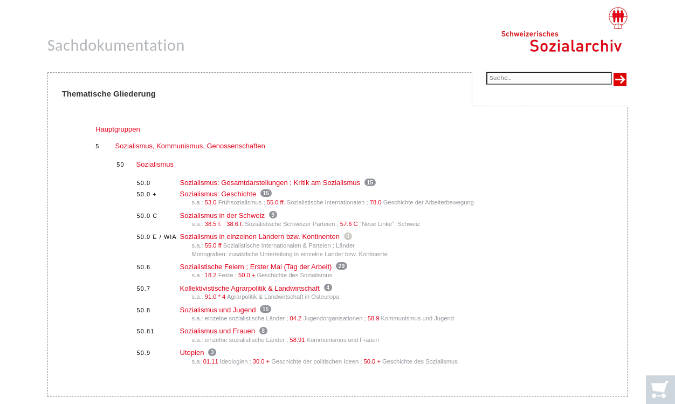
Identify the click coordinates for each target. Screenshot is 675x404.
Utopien (192, 352)
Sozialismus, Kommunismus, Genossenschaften (190, 146)
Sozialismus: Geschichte (218, 194)
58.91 (297, 340)
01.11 (210, 361)
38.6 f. (234, 224)
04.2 (296, 318)
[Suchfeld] (549, 79)
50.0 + (246, 275)
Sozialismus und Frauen (217, 331)
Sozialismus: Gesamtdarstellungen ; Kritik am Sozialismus (270, 183)
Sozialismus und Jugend (218, 310)
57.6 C (349, 224)
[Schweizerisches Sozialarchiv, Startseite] (564, 29)
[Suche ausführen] (620, 79)
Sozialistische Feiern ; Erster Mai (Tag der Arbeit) (256, 267)
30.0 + (261, 361)
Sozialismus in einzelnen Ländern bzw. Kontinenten (260, 236)
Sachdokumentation (116, 45)
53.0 (211, 202)
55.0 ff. (276, 202)
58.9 (374, 318)
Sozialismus (155, 164)
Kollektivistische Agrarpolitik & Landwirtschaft (250, 288)
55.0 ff (213, 245)
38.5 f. (213, 224)
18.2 (211, 275)
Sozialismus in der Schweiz (222, 215)
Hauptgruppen (117, 129)
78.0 (376, 202)
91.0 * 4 (215, 296)
